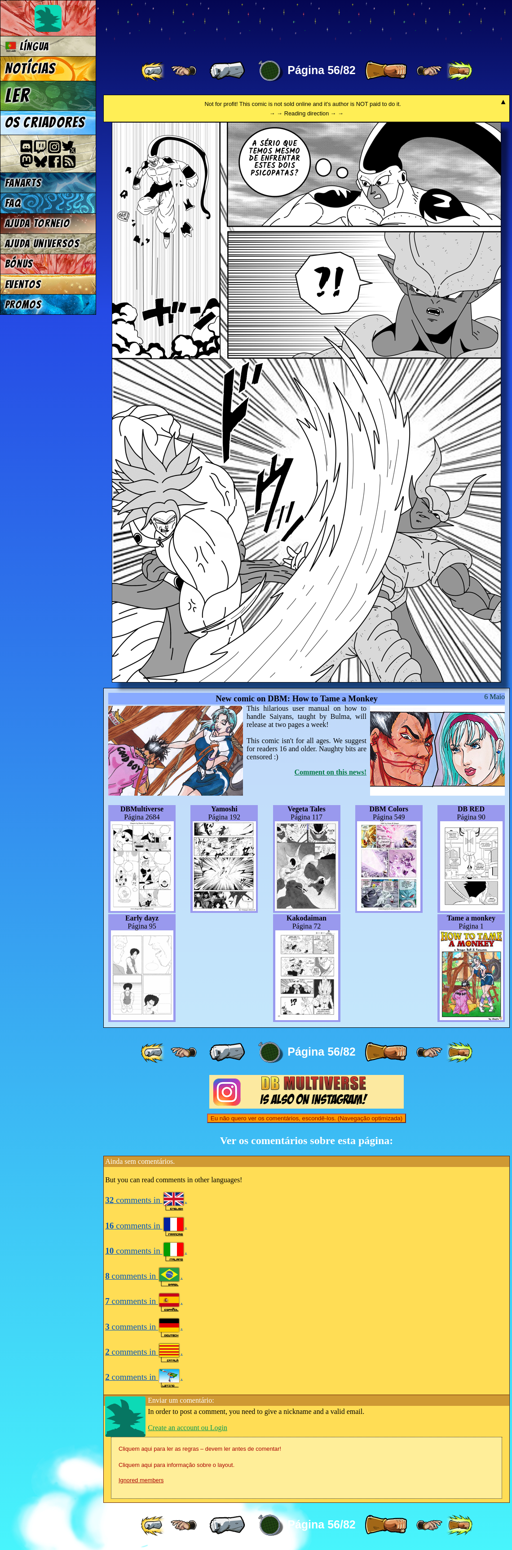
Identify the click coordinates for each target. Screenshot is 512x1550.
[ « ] (227, 70)
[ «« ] (153, 71)
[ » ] (386, 70)
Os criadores (45, 122)
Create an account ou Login (187, 1427)
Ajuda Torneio (37, 223)
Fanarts (23, 183)
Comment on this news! (330, 772)
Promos (23, 304)
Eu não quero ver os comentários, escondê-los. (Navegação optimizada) (306, 1118)
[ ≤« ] (183, 71)
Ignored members (141, 1480)
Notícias (30, 68)
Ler (17, 95)
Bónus (19, 263)
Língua (27, 46)
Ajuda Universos (42, 243)
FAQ (13, 203)
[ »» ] (459, 71)
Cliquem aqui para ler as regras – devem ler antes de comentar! (200, 1448)
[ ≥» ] (429, 71)
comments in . (146, 1200)
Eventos (23, 284)
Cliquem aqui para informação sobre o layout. (176, 1465)
